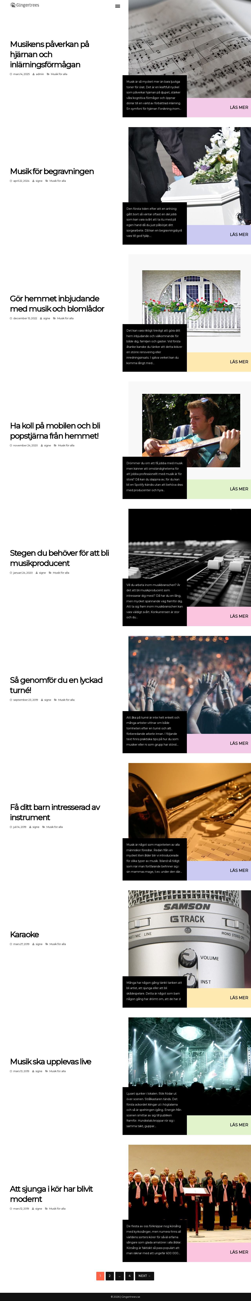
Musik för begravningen (52, 171)
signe (39, 180)
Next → (144, 1276)
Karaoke (24, 934)
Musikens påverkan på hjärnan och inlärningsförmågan (49, 54)
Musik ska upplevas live (50, 1061)
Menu (118, 6)
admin (40, 74)
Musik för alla (59, 74)
